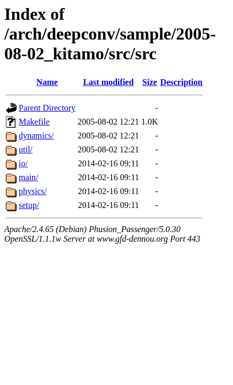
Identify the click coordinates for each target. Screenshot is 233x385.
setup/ (29, 205)
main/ (28, 177)
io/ (23, 163)
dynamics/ (36, 135)
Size (149, 82)
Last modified (108, 82)
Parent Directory (47, 107)
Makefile (34, 121)
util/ (26, 149)
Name (47, 82)
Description (181, 82)
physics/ (32, 191)
